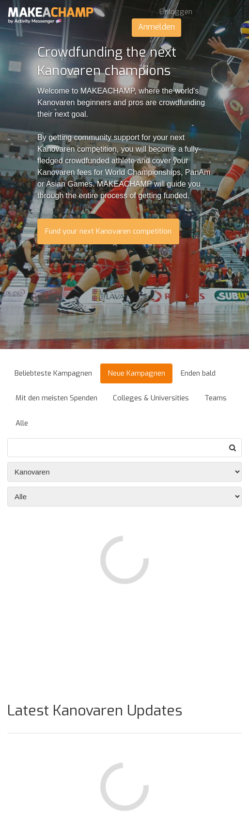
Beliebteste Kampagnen (53, 373)
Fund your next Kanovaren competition (108, 231)
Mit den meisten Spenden (56, 398)
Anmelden (156, 27)
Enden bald (198, 373)
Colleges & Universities (151, 398)
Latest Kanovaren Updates (94, 710)
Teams (215, 398)
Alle (22, 423)
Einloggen (175, 11)
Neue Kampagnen (136, 373)
